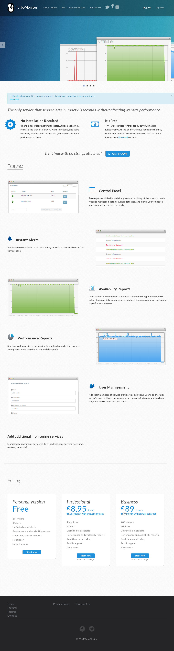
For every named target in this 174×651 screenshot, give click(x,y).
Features (12, 607)
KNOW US (95, 7)
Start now (31, 552)
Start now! (117, 153)
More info (15, 99)
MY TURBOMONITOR (73, 7)
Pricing (11, 611)
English (147, 7)
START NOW (50, 7)
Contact (12, 615)
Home (11, 603)
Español (160, 7)
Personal (123, 137)
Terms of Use (83, 603)
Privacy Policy (61, 603)
